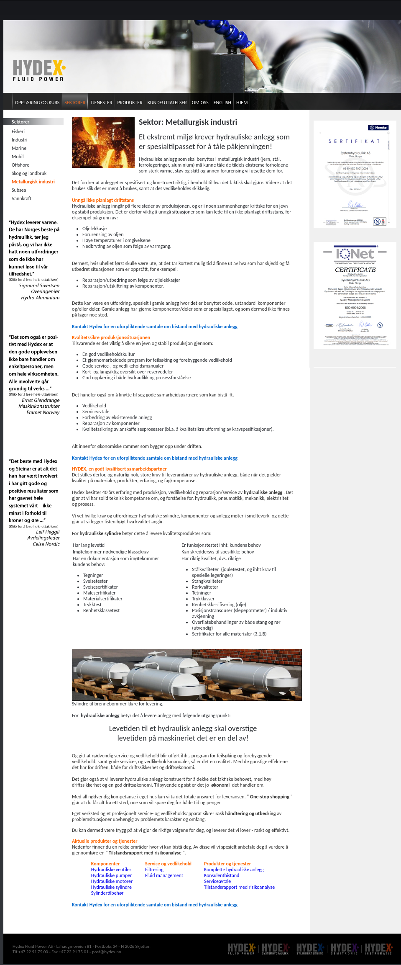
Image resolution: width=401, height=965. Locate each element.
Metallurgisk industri (33, 182)
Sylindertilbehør (107, 893)
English (222, 103)
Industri (19, 140)
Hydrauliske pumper (111, 875)
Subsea (19, 190)
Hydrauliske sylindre (111, 887)
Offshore (20, 165)
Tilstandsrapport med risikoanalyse (239, 887)
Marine (19, 148)
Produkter (130, 103)
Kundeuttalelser (167, 103)
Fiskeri (18, 131)
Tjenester (101, 103)
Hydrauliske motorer (112, 881)
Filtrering (154, 869)
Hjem (242, 103)
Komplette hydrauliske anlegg (234, 869)
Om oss (200, 103)
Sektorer (74, 103)
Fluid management (164, 875)
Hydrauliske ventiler (111, 869)
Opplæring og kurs (37, 103)
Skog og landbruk (29, 173)
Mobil (17, 157)
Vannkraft (21, 198)
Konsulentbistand (221, 875)
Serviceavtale (217, 881)
